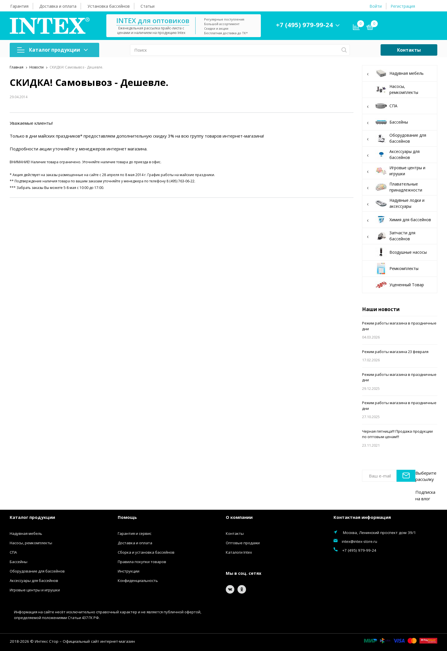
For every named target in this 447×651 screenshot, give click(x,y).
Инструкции (128, 571)
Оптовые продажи (243, 542)
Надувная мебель (400, 73)
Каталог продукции (52, 50)
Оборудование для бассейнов (400, 138)
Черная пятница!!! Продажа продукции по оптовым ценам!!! (397, 434)
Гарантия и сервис (134, 533)
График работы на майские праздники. (180, 174)
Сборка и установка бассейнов (146, 552)
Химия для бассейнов (400, 220)
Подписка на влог (425, 495)
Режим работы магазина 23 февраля (395, 351)
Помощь (127, 517)
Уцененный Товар (399, 285)
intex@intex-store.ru (359, 541)
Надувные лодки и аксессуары (400, 203)
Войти (375, 6)
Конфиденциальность (138, 580)
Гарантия (19, 6)
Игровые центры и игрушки (400, 170)
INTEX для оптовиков (154, 20)
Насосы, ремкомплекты (396, 89)
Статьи (148, 6)
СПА (400, 106)
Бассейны (400, 122)
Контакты (409, 50)
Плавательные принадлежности (400, 187)
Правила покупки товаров (142, 561)
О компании (239, 517)
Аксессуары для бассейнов (400, 154)
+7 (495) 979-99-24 (305, 24)
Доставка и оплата (57, 6)
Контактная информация (362, 517)
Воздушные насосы (401, 252)
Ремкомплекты (396, 269)
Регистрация (403, 6)
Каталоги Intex (239, 552)
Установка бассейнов (109, 6)
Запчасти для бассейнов (400, 235)
